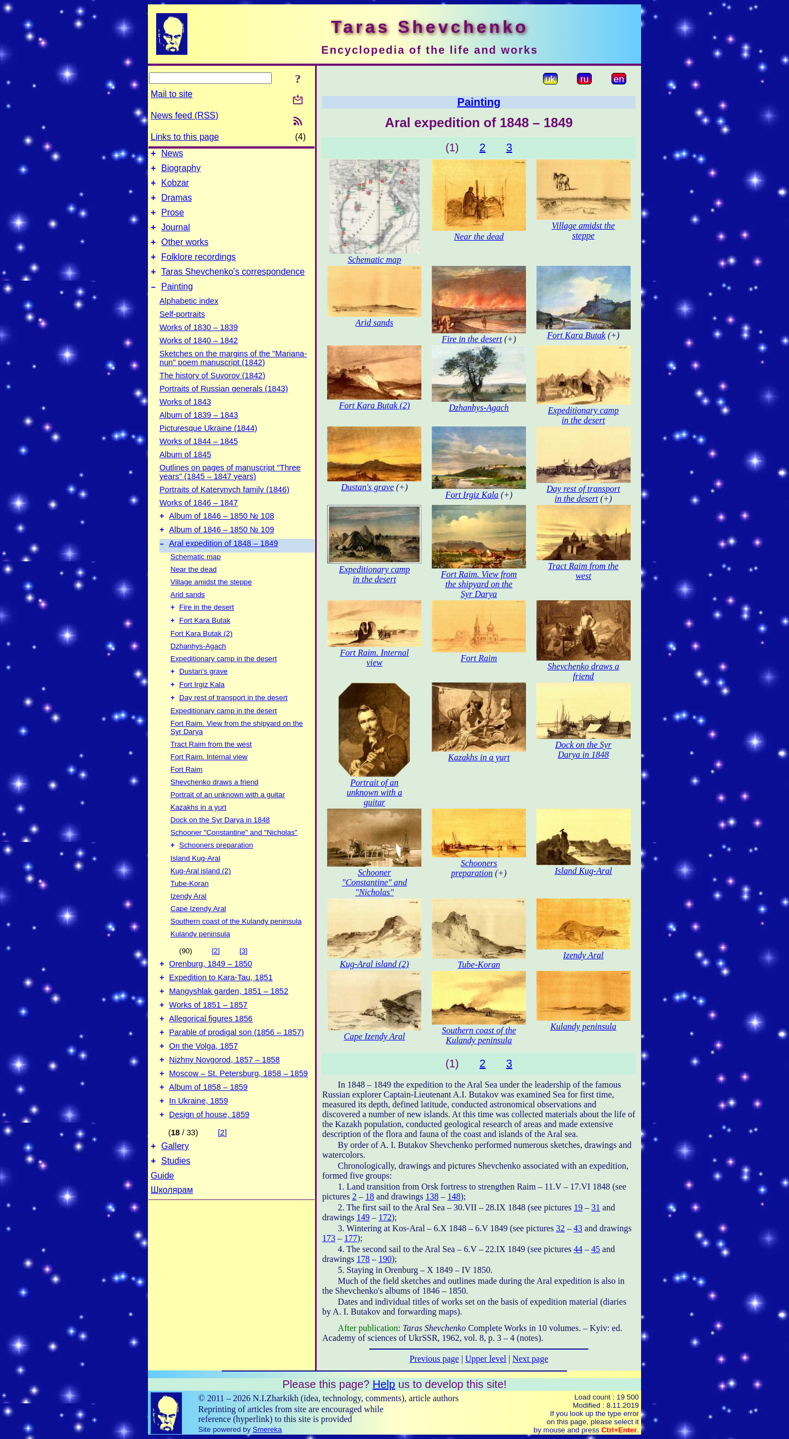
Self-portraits (182, 330)
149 (363, 1217)
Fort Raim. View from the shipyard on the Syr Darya (479, 584)
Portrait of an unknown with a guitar (227, 821)
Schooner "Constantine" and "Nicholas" (234, 859)
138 (431, 1196)
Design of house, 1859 (209, 1162)
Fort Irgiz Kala (202, 710)
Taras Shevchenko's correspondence (233, 286)
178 (363, 1259)
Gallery (175, 1195)
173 (328, 1238)
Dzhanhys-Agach (198, 670)
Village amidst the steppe (211, 603)
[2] (215, 979)
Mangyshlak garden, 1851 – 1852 (229, 1024)
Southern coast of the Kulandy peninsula (235, 949)
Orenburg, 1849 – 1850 (211, 993)
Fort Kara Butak (204, 644)
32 (560, 1228)
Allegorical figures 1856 (211, 1054)
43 (578, 1228)
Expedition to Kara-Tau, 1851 (221, 1008)
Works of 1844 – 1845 (198, 457)
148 (453, 1196)
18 (369, 1196)
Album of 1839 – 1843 (198, 431)
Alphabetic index (189, 317)
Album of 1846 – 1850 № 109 (222, 549)
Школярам (172, 1240)
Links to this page (185, 136)
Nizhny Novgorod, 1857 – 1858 (224, 1100)
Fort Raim (186, 796)
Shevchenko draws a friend (214, 809)
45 (595, 1249)
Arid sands (187, 616)
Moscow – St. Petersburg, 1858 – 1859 (238, 1116)
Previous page (434, 1358)
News (172, 155)
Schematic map (195, 578)
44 (578, 1249)
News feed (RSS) (185, 115)
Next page (530, 1358)
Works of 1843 (185, 418)
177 (350, 1238)
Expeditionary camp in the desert (223, 682)
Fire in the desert (206, 629)
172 (385, 1217)
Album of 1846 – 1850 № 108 (222, 534)
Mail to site (171, 94)
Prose (172, 220)
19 (578, 1207)
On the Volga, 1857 (203, 1085)
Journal (175, 237)
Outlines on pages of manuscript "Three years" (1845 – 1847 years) (230, 488)
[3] (243, 979)
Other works (184, 253)
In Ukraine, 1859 (198, 1146)
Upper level (485, 1358)
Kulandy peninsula (200, 962)
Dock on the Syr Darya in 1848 (220, 847)
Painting (177, 303)
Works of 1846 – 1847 (198, 519)
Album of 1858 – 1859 (208, 1131)
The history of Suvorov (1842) (212, 392)
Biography (181, 171)
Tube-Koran (189, 911)
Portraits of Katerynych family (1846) (224, 506)
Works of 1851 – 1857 (208, 1039)
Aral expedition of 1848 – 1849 (223, 564)
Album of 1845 (185, 471)
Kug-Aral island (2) (200, 899)
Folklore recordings (198, 270)
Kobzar (175, 187)
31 (595, 1207)
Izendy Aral (188, 924)
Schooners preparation (216, 873)
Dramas (176, 204)
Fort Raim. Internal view (209, 784)
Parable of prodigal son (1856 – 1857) (236, 1070)
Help (384, 1384)
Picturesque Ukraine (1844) (208, 444)
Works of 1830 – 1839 (198, 343)
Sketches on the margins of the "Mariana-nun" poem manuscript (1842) (233, 374)
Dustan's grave (203, 696)
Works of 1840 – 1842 (198, 356)
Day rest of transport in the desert (233, 724)
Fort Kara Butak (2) (201, 657)
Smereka (267, 1429)
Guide (162, 1226)
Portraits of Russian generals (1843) (223, 405)
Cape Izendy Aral (198, 936)
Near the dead (193, 591)
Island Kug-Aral (195, 886)
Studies (175, 1211)
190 (385, 1259)
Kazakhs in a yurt (198, 834)
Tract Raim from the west (210, 771)
